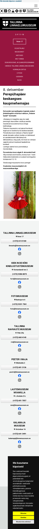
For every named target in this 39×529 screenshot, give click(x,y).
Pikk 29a (19, 333)
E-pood (19, 73)
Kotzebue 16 (19, 429)
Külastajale (19, 48)
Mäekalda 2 (19, 363)
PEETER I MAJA (19, 359)
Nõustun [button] (23, 513)
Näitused (19, 55)
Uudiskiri (19, 77)
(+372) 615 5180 (19, 241)
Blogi (19, 80)
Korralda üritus (19, 69)
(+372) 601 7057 (19, 401)
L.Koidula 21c (19, 396)
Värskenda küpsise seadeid (10, 1)
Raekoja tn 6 (19, 300)
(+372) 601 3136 (19, 367)
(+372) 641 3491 (19, 434)
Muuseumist (19, 52)
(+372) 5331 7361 (19, 304)
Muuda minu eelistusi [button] (23, 522)
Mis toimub (19, 59)
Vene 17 (19, 42)
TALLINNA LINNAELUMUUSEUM (19, 233)
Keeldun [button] (23, 517)
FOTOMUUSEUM (19, 296)
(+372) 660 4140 (19, 337)
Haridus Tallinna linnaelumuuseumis (19, 66)
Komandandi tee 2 (20, 270)
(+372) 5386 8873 (19, 274)
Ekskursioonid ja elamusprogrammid (19, 62)
